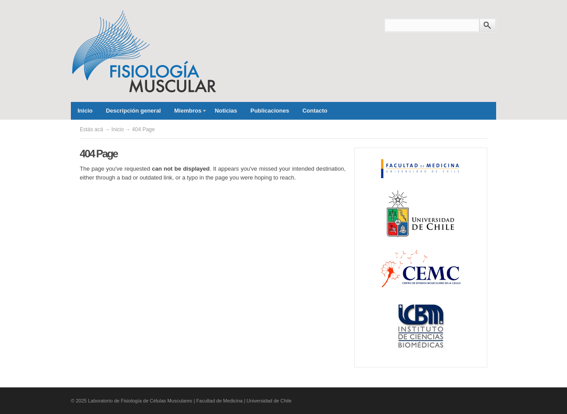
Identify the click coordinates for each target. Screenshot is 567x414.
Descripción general (133, 110)
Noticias (226, 110)
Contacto (315, 110)
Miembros (186, 113)
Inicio (85, 110)
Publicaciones (269, 110)
